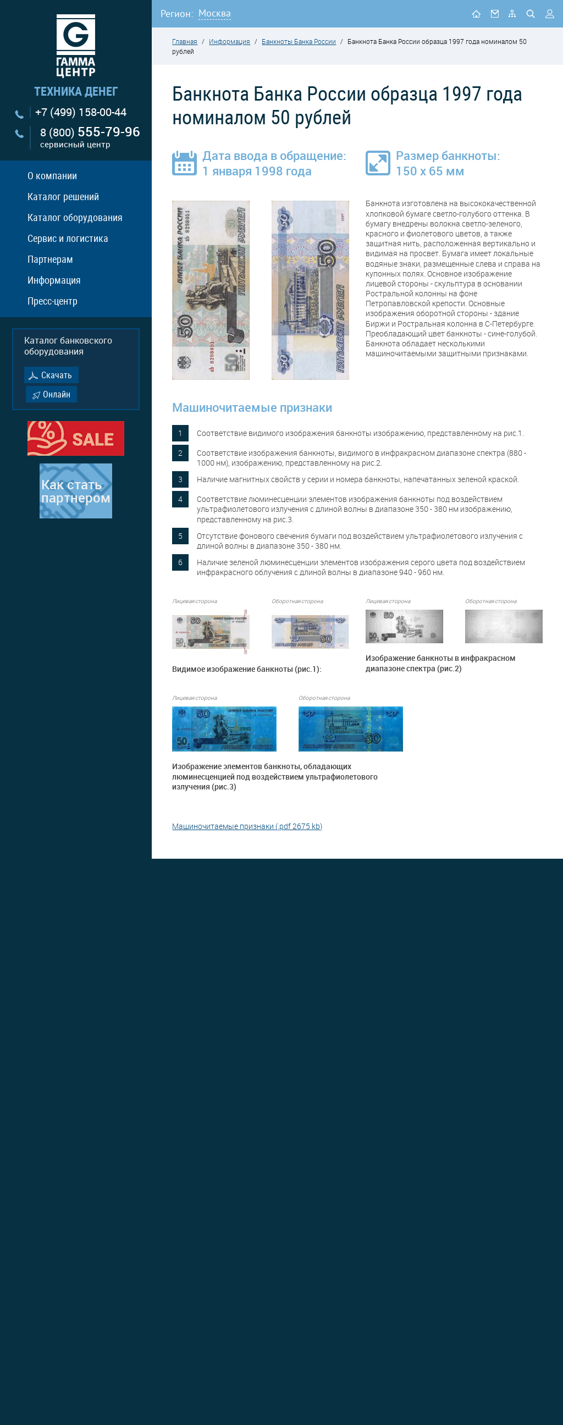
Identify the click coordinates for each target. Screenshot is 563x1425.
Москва (214, 13)
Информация (54, 279)
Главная (184, 41)
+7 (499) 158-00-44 (80, 112)
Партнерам (50, 259)
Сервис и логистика (67, 238)
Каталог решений (63, 196)
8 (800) (90, 138)
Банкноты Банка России (299, 41)
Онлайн (56, 394)
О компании (52, 175)
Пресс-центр (52, 300)
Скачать (56, 375)
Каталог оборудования (75, 217)
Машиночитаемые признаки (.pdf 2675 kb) (247, 826)
